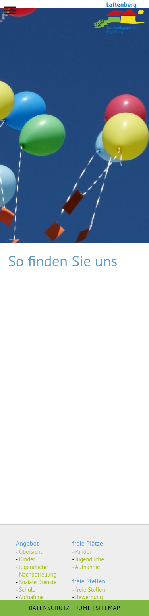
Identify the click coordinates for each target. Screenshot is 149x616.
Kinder (27, 559)
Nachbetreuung (37, 574)
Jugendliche (33, 567)
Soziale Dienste (37, 582)
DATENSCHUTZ (49, 608)
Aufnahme (31, 597)
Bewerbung (89, 597)
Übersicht (31, 551)
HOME (82, 608)
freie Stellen (90, 589)
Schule (27, 589)
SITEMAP (107, 608)
